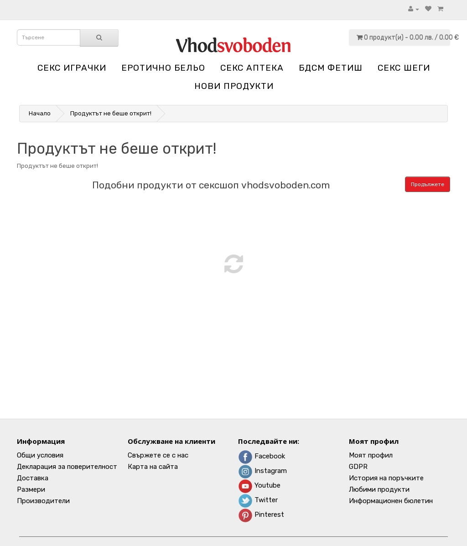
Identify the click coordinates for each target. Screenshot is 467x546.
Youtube (259, 485)
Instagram (262, 471)
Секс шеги (404, 67)
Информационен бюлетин (391, 501)
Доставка (32, 478)
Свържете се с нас (158, 455)
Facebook (261, 456)
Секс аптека (252, 67)
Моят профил (371, 455)
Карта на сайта (153, 467)
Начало (40, 113)
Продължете (427, 184)
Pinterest (261, 514)
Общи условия (40, 455)
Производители (43, 501)
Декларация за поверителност (67, 467)
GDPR (358, 467)
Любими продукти (379, 489)
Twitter (258, 500)
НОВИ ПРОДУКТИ (234, 86)
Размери (31, 489)
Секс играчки (71, 67)
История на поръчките (386, 478)
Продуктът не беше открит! (110, 113)
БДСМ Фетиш (331, 67)
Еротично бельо (163, 67)
